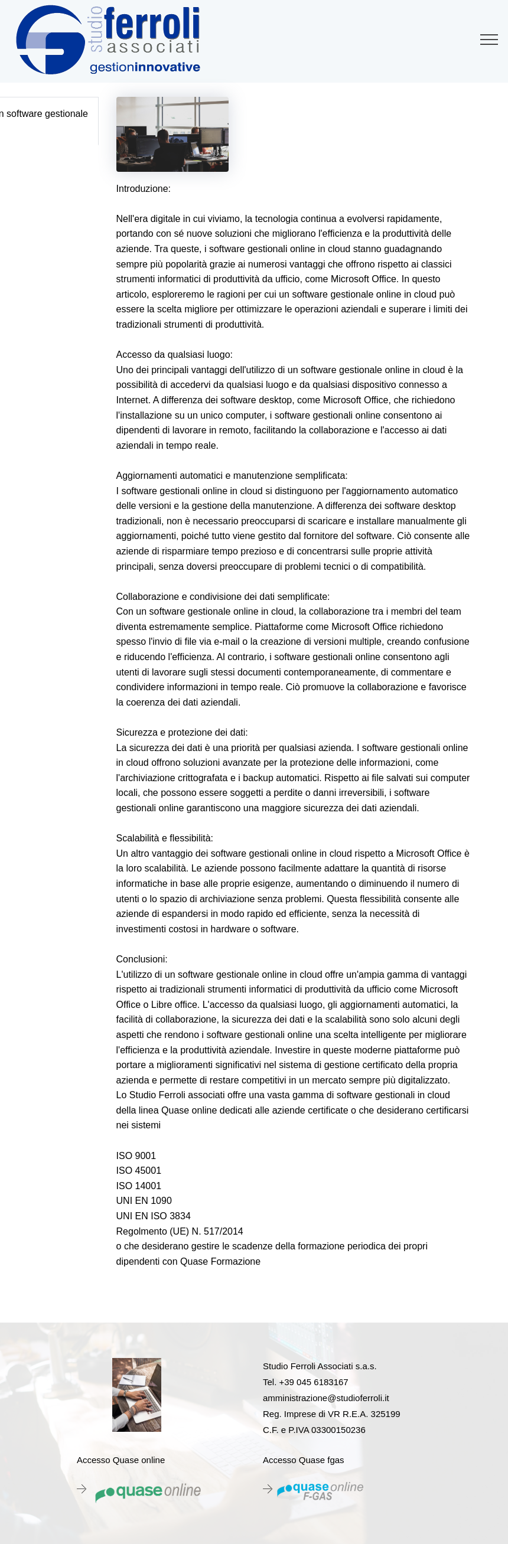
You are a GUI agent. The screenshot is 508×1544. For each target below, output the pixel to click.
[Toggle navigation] (489, 39)
